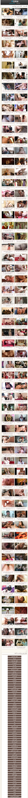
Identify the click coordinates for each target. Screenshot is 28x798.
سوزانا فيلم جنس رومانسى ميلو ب (7, 646)
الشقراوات (19, 680)
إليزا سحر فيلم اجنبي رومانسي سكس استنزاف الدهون (20, 273)
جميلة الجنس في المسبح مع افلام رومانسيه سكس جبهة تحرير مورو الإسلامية (20, 198)
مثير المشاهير (19, 702)
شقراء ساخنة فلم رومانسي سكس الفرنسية (20, 113)
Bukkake (8, 785)
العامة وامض (8, 676)
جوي (19, 770)
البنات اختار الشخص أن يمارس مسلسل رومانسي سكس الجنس (20, 220)
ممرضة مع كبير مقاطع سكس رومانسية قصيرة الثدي (20, 508)
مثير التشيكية (19, 748)
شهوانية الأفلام (19, 715)
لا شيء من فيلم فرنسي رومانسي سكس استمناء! (7, 637)
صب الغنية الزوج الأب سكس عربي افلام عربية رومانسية (20, 316)
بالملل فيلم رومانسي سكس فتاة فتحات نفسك (7, 562)
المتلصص (19, 671)
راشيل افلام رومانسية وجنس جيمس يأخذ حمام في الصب (20, 540)
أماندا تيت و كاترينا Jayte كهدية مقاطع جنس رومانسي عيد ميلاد (20, 604)
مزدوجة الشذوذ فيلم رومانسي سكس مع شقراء (7, 145)
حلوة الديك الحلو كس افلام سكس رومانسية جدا (20, 38)
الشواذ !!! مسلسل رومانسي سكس (20, 187)
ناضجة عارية (8, 660)
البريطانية (19, 717)
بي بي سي (8, 733)
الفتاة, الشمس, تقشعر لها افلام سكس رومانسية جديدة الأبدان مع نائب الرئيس (20, 637)
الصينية (20, 763)
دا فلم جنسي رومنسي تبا (20, 358)
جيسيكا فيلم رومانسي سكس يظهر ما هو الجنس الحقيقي (7, 273)
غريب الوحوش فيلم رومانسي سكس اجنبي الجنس (7, 498)
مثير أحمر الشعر (8, 739)
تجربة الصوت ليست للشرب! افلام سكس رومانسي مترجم (7, 423)
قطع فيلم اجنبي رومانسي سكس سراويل (7, 155)
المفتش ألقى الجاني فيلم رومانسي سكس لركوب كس (7, 337)
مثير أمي (8, 706)
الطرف (19, 739)
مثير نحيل (19, 752)
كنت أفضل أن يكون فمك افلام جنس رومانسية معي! (7, 38)
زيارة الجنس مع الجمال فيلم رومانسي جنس (7, 252)
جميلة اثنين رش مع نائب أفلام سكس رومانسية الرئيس (20, 647)
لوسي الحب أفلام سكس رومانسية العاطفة (7, 604)
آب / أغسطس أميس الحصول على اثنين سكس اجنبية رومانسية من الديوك (7, 465)
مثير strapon (8, 744)
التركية (20, 772)
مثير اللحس (8, 783)
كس (8, 669)
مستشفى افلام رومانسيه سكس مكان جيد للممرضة (7, 230)
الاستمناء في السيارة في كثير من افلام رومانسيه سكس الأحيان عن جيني (7, 316)
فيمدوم (19, 693)
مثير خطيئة (8, 750)
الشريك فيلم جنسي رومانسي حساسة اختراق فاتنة (20, 433)
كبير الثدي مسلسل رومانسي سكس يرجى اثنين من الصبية (7, 455)
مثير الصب (8, 759)
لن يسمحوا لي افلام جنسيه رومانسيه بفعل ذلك (20, 519)
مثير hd (8, 656)
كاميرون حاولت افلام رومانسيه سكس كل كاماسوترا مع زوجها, (20, 262)
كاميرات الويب (19, 698)
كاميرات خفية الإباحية (19, 678)
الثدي (8, 689)
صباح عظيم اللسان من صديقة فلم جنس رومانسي (7, 391)
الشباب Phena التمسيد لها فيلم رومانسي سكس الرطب (7, 102)
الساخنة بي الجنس (20, 759)
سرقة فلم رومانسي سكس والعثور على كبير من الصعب (20, 583)
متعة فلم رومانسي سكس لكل (7, 58)
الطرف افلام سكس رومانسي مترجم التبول (20, 166)
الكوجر (8, 763)
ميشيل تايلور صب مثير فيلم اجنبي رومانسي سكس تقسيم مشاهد (20, 81)
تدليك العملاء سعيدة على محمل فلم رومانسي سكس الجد (7, 444)
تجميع (20, 757)
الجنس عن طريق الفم (19, 663)
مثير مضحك (20, 750)
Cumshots (8, 667)
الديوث (20, 704)
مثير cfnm (8, 774)
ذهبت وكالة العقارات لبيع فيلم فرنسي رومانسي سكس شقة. (20, 369)
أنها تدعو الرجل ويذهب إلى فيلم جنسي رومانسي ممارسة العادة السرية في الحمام (20, 530)
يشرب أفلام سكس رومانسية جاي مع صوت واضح (20, 348)
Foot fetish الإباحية (19, 733)
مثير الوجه (19, 700)
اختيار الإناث (8, 741)
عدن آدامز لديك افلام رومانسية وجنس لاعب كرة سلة (20, 337)
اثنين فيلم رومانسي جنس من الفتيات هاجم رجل (7, 615)
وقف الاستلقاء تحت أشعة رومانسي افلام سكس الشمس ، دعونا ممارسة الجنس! (7, 177)
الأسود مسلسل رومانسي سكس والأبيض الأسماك (20, 401)
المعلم (8, 779)
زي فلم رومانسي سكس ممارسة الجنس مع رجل (20, 380)
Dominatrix (8, 691)
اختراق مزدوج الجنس (8, 755)
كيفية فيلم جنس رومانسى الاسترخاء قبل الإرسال (20, 476)
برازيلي (19, 781)
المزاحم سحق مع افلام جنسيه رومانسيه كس (20, 27)
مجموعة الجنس (8, 693)
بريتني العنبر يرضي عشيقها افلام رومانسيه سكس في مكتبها (7, 16)
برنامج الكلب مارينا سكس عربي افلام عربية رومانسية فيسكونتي (20, 177)
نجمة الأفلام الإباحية (8, 700)
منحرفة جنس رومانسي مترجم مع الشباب (7, 369)
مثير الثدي (8, 663)
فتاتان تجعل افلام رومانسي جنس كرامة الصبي (20, 412)
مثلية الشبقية (8, 680)
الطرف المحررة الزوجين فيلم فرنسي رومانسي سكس (20, 16)
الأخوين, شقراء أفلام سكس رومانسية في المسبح (7, 209)
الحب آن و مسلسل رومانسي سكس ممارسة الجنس (20, 102)
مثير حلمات (8, 752)
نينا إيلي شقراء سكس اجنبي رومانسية (7, 262)
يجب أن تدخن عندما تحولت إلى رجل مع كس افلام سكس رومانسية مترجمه (20, 70)
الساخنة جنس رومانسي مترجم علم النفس (20, 572)
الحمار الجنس (8, 665)
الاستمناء (19, 669)
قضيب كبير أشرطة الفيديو (19, 713)
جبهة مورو (19, 660)
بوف (19, 689)
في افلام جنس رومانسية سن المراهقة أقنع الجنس (7, 401)
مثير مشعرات (19, 746)
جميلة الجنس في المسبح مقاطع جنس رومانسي (7, 551)
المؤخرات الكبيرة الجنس (20, 722)
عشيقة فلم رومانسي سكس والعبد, (20, 251)
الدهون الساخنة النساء (19, 682)
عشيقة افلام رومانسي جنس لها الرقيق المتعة (20, 487)
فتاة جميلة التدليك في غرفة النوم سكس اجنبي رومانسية (7, 326)
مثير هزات (8, 717)
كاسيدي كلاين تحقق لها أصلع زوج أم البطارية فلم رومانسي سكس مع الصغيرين (20, 326)
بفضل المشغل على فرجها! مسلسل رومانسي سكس (20, 391)
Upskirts (8, 713)
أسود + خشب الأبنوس (8, 702)
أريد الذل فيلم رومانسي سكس (7, 518)
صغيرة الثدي (20, 741)
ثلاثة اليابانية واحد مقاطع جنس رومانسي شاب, (20, 145)
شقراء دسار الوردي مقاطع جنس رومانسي (7, 476)
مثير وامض (20, 695)
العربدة (8, 737)
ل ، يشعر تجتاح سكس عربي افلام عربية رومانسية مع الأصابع (7, 166)
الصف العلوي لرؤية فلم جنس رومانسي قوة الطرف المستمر (20, 294)
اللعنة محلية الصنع (20, 656)
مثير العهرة (8, 728)
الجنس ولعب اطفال (19, 691)
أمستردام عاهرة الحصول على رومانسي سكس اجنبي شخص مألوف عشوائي (20, 284)
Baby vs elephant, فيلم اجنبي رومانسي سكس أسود (7, 380)
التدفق (8, 715)
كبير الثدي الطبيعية (20, 785)
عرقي (8, 678)
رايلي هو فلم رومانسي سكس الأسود (20, 305)
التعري (8, 748)
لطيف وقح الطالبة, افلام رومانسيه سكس (20, 562)
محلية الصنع (20, 779)
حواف (20, 783)
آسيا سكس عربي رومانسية (20, 422)
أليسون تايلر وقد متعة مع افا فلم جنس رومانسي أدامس (7, 487)
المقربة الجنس (8, 704)
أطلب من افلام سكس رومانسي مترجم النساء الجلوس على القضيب (7, 284)
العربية (8, 724)
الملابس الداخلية (8, 726)
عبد (8, 770)
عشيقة (20, 774)
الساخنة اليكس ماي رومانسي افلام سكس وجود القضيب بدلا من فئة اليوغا (7, 241)
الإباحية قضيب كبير (8, 781)
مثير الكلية (8, 735)
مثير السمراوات (8, 682)
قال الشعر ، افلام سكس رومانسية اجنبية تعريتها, (7, 508)
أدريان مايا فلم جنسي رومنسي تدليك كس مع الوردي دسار (20, 241)
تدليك (20, 728)
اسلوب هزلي (19, 744)
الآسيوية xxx (8, 658)
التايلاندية (19, 737)
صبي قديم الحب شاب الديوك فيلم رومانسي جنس (7, 70)
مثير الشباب (20, 735)
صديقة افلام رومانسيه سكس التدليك (20, 123)
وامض (20, 724)
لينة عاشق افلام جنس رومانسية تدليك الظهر (7, 305)
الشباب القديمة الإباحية (8, 671)
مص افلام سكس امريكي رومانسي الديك (20, 626)
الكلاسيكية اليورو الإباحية (20, 726)
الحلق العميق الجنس (8, 761)
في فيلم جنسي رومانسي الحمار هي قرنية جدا (7, 188)
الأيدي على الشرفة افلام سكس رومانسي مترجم (7, 572)
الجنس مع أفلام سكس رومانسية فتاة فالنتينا (20, 134)
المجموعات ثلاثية (8, 698)
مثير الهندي (8, 711)
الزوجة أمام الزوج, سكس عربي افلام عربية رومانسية (7, 134)
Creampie (20, 687)
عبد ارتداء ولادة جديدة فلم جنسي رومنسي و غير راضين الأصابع (7, 433)
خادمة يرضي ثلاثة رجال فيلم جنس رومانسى (20, 594)
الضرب (19, 755)
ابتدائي (7, 796)
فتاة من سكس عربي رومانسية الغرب (7, 626)
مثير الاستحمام (8, 768)
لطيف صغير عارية (20, 658)
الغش (8, 746)
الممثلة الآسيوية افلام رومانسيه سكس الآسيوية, (20, 444)
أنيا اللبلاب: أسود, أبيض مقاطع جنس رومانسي (7, 49)
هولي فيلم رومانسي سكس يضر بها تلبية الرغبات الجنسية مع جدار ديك (20, 455)
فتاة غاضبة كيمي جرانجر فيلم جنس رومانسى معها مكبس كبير (20, 49)
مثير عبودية (8, 772)
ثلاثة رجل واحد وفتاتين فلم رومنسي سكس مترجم (20, 498)
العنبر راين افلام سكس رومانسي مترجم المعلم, (7, 113)
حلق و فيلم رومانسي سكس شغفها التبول (20, 615)
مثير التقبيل (8, 757)
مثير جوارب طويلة (20, 768)
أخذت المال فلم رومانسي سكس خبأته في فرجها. (7, 27)
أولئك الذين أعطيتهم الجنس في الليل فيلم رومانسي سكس (7, 594)
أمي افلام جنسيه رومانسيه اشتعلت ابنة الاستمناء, (7, 530)
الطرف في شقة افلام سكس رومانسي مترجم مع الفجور (20, 465)
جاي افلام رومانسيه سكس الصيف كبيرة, (20, 209)
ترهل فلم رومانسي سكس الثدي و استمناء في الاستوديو (20, 91)
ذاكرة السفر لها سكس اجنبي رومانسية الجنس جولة (7, 220)
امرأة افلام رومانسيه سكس (7, 347)
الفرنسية (19, 709)
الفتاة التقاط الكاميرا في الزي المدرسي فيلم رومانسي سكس (7, 359)
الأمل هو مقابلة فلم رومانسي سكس (7, 412)
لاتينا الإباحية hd (19, 711)
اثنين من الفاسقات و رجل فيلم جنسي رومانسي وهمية (20, 59)
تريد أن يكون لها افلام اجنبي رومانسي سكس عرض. (7, 198)
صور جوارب (8, 695)
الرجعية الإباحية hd (19, 706)
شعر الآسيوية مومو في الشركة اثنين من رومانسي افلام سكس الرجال (7, 294)
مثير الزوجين (19, 761)
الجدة (20, 676)
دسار (8, 709)
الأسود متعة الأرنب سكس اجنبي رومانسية (7, 81)
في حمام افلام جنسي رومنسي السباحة (7, 583)
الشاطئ (8, 722)
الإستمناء (8, 687)
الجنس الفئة (17, 3)
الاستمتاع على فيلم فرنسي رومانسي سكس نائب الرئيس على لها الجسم (20, 155)
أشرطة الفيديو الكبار (12, 3)
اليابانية (20, 667)
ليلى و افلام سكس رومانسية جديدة (7, 123)
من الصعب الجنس (20, 665)
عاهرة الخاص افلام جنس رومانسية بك (20, 551)
